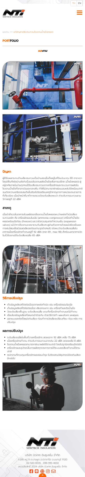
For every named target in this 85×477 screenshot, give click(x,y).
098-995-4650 (51, 463)
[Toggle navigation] (79, 12)
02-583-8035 (34, 463)
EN (79, 3)
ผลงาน (6, 32)
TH (73, 3)
